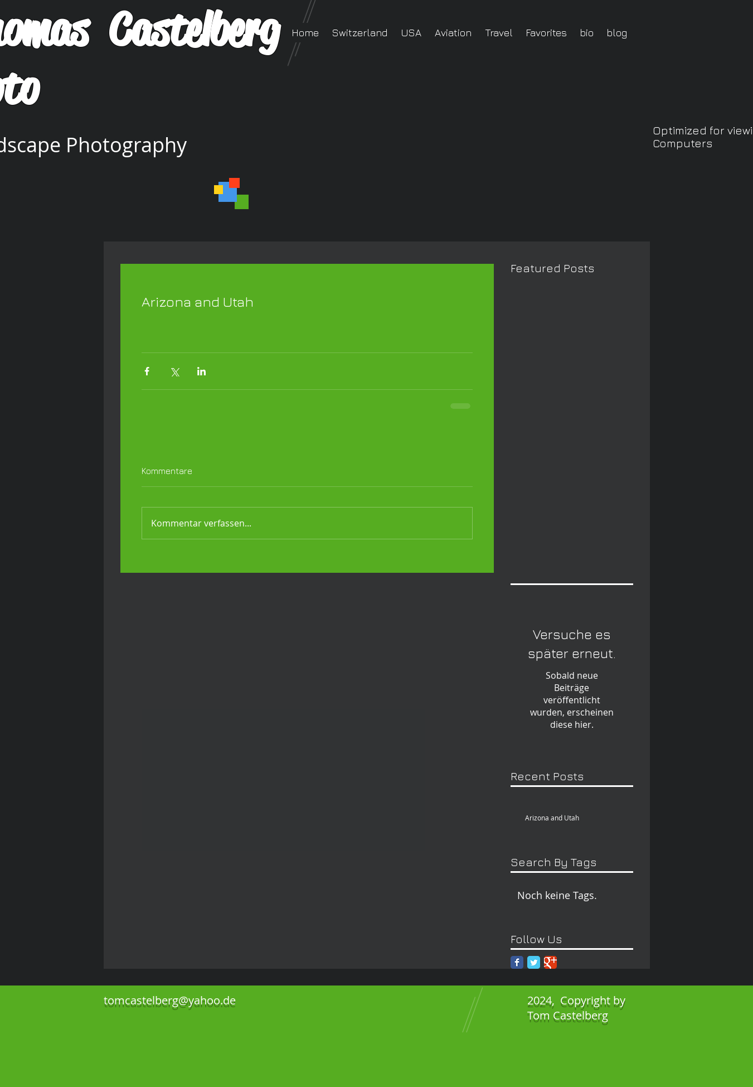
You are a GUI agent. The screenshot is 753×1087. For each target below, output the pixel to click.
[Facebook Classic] (517, 962)
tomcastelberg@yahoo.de (170, 1000)
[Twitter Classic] (533, 962)
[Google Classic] (550, 962)
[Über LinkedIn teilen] (201, 371)
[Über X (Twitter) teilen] (174, 371)
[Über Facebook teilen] (147, 371)
